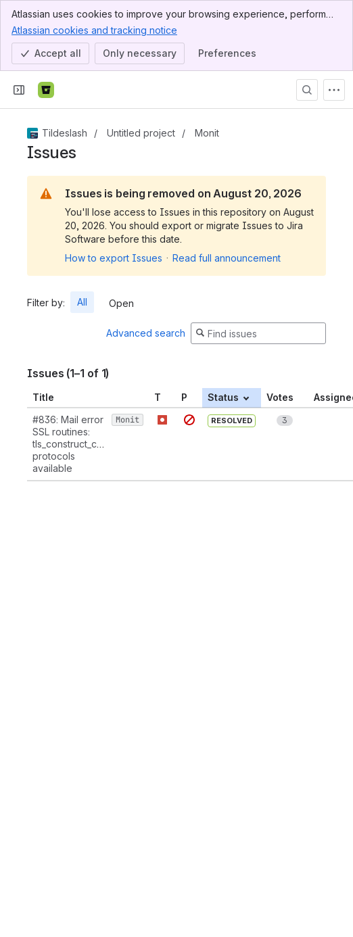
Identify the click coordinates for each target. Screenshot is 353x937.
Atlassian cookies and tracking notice (94, 30)
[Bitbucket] (46, 90)
